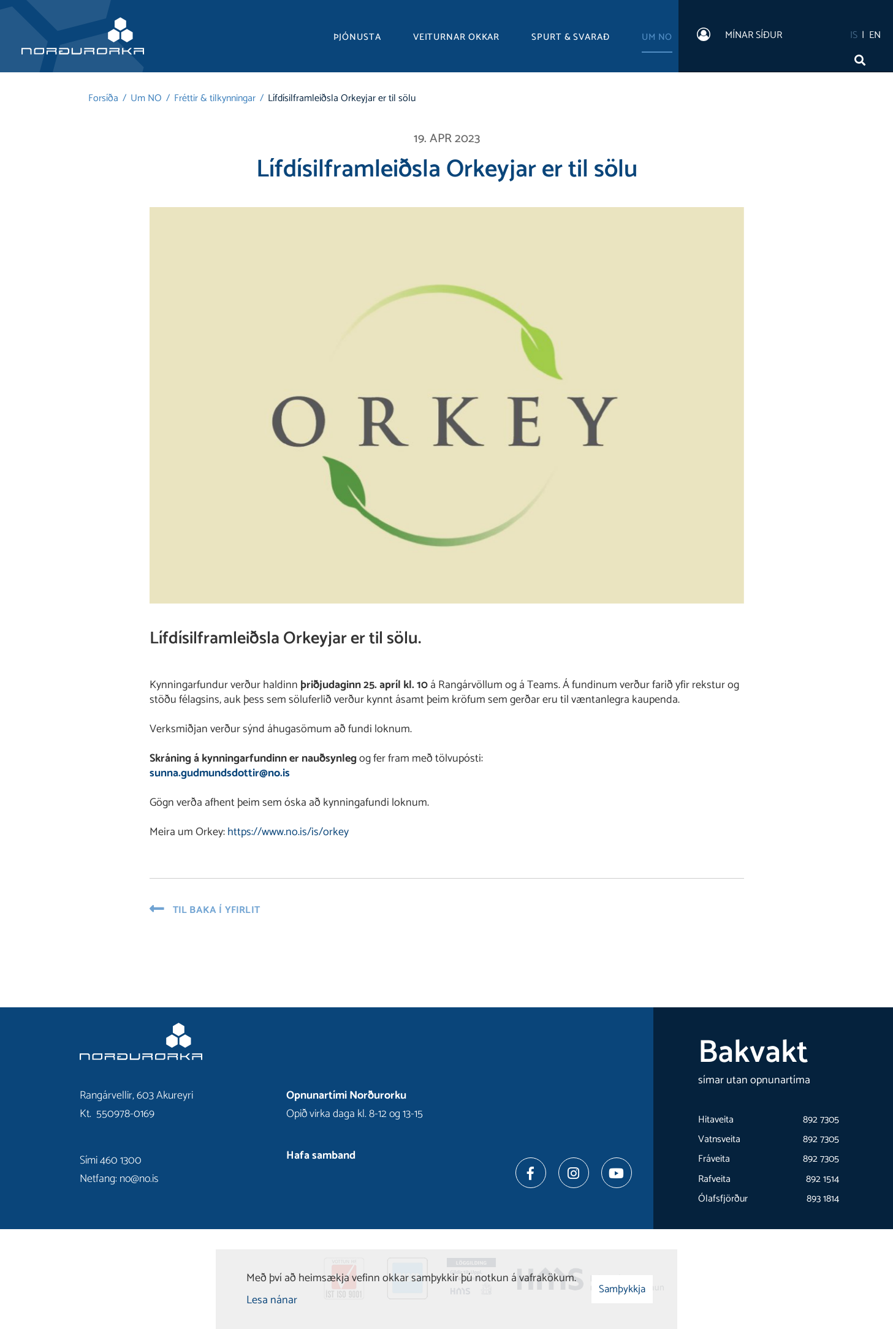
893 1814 (823, 1198)
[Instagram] (573, 1172)
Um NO (146, 98)
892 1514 (822, 1179)
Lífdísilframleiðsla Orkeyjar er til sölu (342, 98)
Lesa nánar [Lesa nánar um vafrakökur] (271, 1300)
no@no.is (139, 1179)
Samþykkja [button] (622, 1289)
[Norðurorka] (82, 36)
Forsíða (103, 98)
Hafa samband (320, 1155)
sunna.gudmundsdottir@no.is (220, 773)
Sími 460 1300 (111, 1160)
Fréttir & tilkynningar (215, 98)
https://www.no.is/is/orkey (288, 832)
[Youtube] (616, 1172)
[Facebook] (530, 1172)
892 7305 (821, 1119)
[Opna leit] (862, 57)
